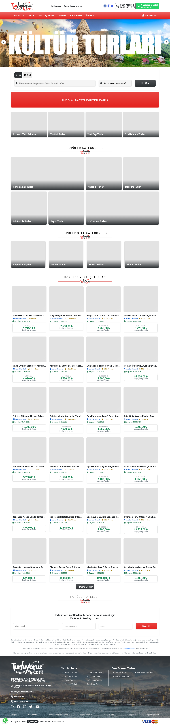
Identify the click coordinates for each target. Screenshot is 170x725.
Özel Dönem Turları (135, 134)
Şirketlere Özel (108, 715)
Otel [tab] (27, 75)
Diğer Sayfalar (152, 715)
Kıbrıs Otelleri (96, 264)
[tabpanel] (85, 83)
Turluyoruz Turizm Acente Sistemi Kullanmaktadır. (38, 721)
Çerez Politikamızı (129, 649)
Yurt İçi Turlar (57, 134)
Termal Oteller (58, 264)
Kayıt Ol (146, 626)
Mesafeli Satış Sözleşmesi (58, 715)
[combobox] (54, 83)
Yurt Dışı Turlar (96, 134)
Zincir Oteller (134, 264)
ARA (145, 83)
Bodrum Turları (133, 187)
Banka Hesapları (85, 715)
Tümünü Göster (85, 587)
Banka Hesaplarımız (72, 6)
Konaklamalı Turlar (23, 187)
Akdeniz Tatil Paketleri (25, 134)
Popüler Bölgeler (22, 264)
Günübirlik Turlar (22, 221)
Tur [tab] (18, 75)
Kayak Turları (57, 221)
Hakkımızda (56, 6)
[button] (166, 42)
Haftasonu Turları (97, 221)
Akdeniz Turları (96, 187)
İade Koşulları (130, 715)
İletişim (14, 715)
